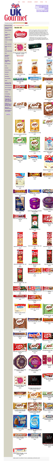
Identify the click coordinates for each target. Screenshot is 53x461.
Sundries (6, 91)
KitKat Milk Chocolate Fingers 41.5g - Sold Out (20, 352)
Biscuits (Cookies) (8, 30)
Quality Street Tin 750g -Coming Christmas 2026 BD (20, 370)
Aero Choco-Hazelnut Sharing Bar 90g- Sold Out (34, 351)
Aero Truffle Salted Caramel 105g (35, 74)
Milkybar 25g (34, 159)
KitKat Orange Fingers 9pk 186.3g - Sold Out (34, 300)
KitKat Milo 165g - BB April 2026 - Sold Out (35, 265)
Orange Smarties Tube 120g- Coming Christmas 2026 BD (20, 437)
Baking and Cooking (8, 25)
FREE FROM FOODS (8, 51)
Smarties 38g (49, 193)
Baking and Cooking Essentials (8, 28)
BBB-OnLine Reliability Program (8, 108)
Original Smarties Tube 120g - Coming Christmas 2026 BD (35, 437)
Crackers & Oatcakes (8, 39)
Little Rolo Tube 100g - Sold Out (20, 395)
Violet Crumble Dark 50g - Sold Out (34, 321)
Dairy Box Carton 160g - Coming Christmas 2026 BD (20, 386)
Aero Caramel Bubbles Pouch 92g (20, 134)
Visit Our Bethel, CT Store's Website (8, 111)
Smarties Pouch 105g (20, 211)
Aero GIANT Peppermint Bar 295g (20, 143)
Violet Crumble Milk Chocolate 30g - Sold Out (20, 337)
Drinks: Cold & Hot (8, 44)
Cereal (6, 32)
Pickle (6, 80)
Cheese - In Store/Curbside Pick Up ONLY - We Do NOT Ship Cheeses (8, 104)
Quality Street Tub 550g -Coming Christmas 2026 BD (35, 370)
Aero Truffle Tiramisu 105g (20, 74)
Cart (39, 458)
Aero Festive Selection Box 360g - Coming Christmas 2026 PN (35, 412)
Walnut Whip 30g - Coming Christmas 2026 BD (35, 430)
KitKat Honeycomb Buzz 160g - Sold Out (34, 246)
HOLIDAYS (7, 72)
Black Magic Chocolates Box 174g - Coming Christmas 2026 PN (34, 388)
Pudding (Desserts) (8, 85)
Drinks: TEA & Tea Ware (8, 47)
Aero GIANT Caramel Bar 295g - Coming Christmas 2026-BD (20, 410)
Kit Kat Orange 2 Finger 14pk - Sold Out (34, 274)
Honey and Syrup (8, 70)
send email (30, 458)
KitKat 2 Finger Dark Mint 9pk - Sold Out (20, 292)
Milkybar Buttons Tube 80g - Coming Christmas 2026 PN (20, 454)
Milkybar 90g (20, 160)
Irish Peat (6, 74)
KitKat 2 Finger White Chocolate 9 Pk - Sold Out (35, 291)
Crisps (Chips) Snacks (7, 37)
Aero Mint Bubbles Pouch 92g (34, 151)
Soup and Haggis (8, 89)
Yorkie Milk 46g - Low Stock (35, 193)
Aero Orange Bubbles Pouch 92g (35, 132)
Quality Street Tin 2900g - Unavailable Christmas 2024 (35, 211)
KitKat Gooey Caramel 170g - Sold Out (20, 265)
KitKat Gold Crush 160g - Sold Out (20, 246)
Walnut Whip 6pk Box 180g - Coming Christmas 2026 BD (20, 429)
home (14, 458)
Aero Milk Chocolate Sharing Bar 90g (35, 109)
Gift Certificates (7, 63)
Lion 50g (34, 177)
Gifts (6, 53)
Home (14, 25)
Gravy (6, 65)
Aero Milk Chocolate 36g (20, 107)
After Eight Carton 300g (34, 49)
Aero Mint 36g (49, 124)
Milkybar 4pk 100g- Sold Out (20, 312)
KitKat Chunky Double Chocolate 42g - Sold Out (20, 219)
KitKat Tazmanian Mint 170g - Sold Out (20, 283)
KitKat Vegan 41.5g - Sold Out (34, 229)
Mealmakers (7, 76)
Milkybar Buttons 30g (20, 186)
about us (18, 458)
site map (35, 458)
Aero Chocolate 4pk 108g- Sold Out (20, 329)
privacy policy (24, 458)
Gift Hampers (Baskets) (7, 56)
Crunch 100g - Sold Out (34, 339)
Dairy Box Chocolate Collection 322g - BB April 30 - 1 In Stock (20, 53)
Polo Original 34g (20, 81)
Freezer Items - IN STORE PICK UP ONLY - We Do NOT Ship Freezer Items (8, 100)
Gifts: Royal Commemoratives (8, 96)
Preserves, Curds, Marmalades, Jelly (8, 83)
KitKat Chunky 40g (20, 89)
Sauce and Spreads (8, 87)
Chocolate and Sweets (20, 25)
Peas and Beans (8, 78)
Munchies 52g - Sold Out (20, 297)
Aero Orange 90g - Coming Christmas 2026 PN (35, 399)
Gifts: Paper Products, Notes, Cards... (8, 61)
